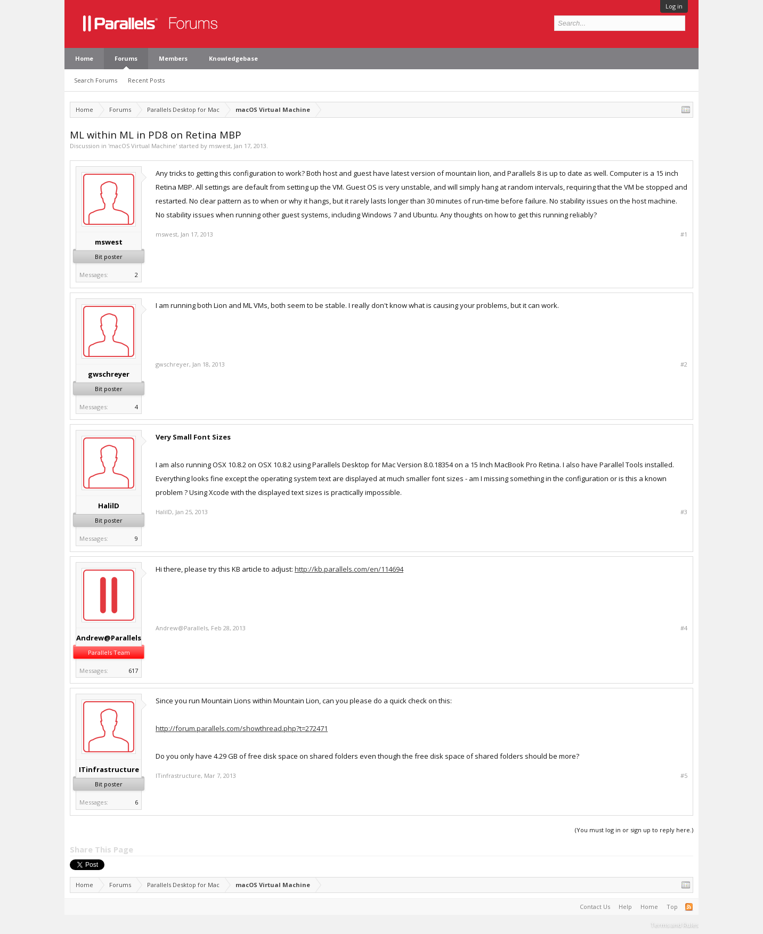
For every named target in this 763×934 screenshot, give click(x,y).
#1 (683, 234)
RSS (689, 907)
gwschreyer (108, 374)
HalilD (108, 505)
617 (133, 671)
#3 (683, 512)
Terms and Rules (675, 925)
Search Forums (95, 80)
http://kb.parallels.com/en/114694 (349, 569)
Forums (126, 58)
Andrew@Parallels (108, 638)
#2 (683, 364)
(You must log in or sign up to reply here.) (634, 830)
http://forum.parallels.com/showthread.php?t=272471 (242, 728)
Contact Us (595, 907)
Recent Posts (146, 80)
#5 (683, 775)
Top (672, 907)
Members (173, 58)
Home (84, 58)
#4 (683, 628)
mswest (220, 146)
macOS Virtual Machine (142, 146)
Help (625, 907)
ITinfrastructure (109, 769)
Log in (674, 6)
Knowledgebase (233, 58)
